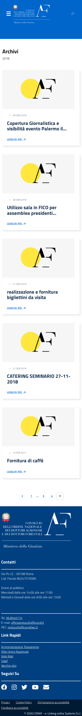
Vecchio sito (8, 665)
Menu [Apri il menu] (8, 14)
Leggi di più (16, 139)
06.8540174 (14, 618)
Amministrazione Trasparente (20, 647)
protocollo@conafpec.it (23, 627)
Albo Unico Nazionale (15, 651)
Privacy (5, 702)
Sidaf (4, 661)
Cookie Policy (24, 702)
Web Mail (7, 656)
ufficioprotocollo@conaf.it (27, 622)
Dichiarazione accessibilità (53, 702)
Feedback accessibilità (14, 707)
